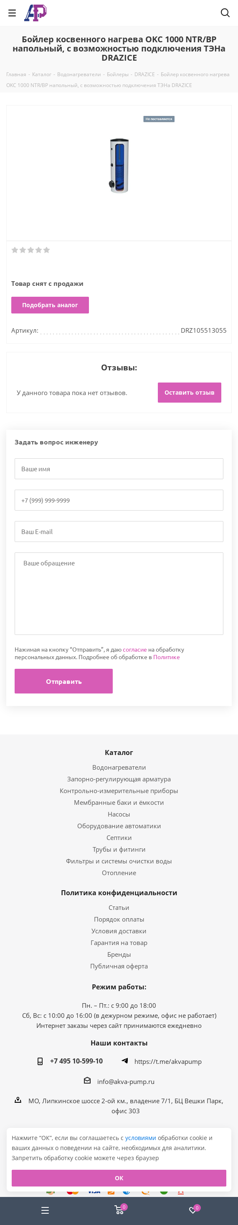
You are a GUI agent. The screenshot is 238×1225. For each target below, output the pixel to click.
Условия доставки (119, 931)
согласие (135, 649)
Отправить (64, 681)
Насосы (119, 814)
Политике (166, 656)
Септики (119, 837)
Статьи (119, 907)
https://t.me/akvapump (168, 1061)
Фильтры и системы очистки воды (119, 861)
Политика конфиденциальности (119, 892)
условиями (141, 1138)
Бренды (119, 954)
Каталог (119, 752)
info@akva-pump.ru (125, 1081)
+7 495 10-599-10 (76, 1061)
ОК (119, 1178)
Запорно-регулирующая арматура (119, 779)
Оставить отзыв (190, 392)
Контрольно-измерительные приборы (119, 790)
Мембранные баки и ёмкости (119, 802)
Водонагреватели (119, 767)
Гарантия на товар (119, 942)
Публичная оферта (119, 966)
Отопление (119, 872)
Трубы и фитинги (119, 849)
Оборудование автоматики (119, 826)
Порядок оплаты (119, 919)
